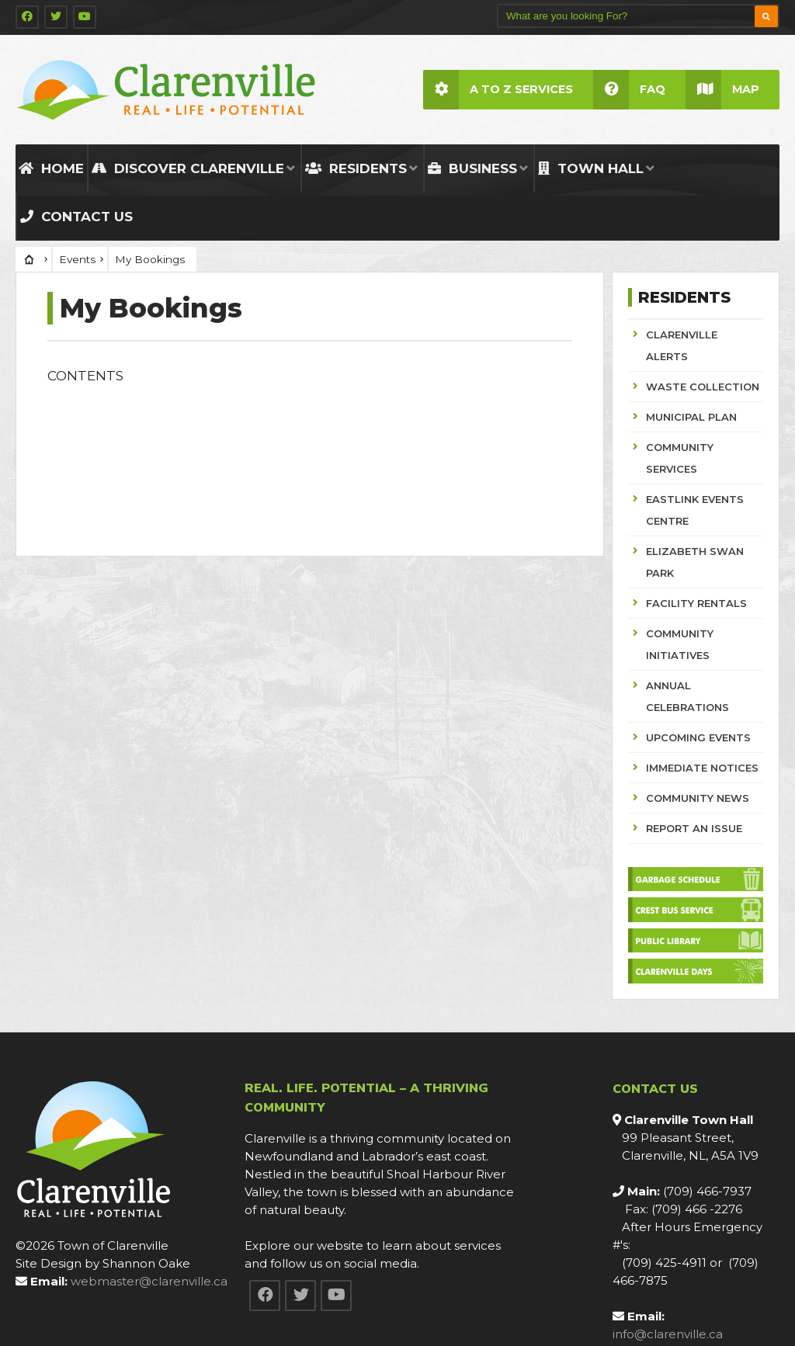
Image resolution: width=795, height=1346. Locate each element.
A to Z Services (498, 89)
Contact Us (76, 216)
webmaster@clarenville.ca (149, 1281)
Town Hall (591, 168)
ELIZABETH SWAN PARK (695, 562)
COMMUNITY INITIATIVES (679, 644)
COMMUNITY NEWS (697, 798)
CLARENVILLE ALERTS (681, 345)
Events (77, 259)
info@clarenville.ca (668, 1334)
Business (472, 168)
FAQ (629, 89)
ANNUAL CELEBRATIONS (687, 696)
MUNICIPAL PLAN (691, 417)
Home (51, 168)
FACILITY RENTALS (696, 603)
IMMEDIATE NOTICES (702, 767)
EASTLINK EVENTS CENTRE (695, 510)
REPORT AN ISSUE (694, 828)
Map (722, 89)
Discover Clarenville (188, 168)
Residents (356, 168)
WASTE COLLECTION (702, 386)
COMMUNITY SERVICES (679, 458)
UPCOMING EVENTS (698, 737)
